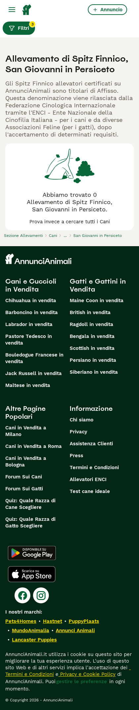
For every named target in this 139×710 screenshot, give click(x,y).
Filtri (22, 26)
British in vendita (90, 312)
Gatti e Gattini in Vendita (98, 285)
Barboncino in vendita (31, 312)
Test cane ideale (90, 491)
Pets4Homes (20, 621)
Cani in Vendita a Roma (33, 446)
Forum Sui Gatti (24, 489)
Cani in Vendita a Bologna (25, 461)
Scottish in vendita (92, 348)
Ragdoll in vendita (91, 324)
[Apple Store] (31, 574)
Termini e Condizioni (94, 467)
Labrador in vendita (28, 324)
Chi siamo (81, 420)
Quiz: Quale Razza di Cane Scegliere (30, 504)
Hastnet (52, 621)
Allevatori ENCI (88, 479)
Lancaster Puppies (34, 640)
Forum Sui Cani (23, 477)
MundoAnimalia (30, 630)
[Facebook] (22, 595)
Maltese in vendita (27, 385)
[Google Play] (32, 553)
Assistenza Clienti (91, 444)
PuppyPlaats (84, 621)
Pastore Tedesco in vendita (28, 339)
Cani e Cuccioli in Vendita (30, 285)
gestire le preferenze (81, 681)
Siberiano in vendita (94, 372)
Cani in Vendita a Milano (25, 431)
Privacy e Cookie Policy (87, 674)
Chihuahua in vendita (30, 300)
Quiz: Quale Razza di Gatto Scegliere (30, 522)
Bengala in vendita (92, 336)
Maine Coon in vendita (96, 300)
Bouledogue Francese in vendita (34, 358)
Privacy (78, 432)
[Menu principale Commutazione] (11, 9)
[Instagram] (41, 595)
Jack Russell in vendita (33, 373)
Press (76, 456)
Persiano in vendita (93, 360)
